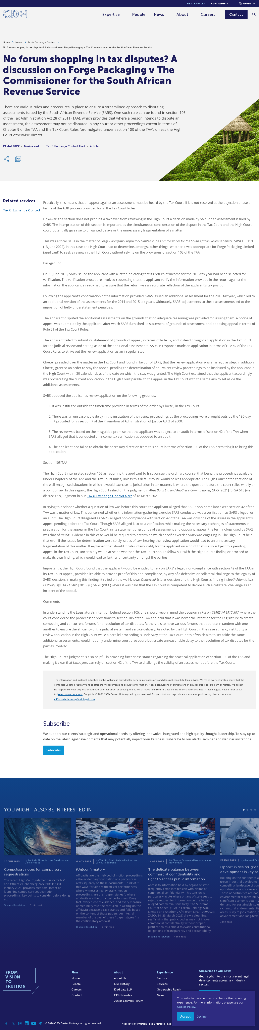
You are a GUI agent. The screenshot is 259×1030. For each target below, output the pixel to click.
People (138, 14)
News (159, 14)
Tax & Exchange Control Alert (109, 496)
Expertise (111, 14)
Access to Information (134, 1023)
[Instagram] (20, 1023)
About (182, 14)
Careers (208, 14)
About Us (120, 978)
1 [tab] (244, 824)
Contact (77, 995)
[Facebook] (6, 1023)
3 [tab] (251, 824)
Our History (122, 984)
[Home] (15, 14)
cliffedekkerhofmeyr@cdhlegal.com (74, 699)
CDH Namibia (219, 3)
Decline (202, 1016)
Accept (185, 1016)
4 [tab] (255, 824)
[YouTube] (33, 1023)
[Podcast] (40, 1023)
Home (6, 43)
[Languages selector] (247, 3)
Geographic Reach (169, 989)
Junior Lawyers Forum (128, 1001)
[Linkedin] (26, 1023)
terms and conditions (70, 694)
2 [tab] (247, 824)
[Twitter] (13, 1023)
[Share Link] (6, 160)
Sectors (162, 978)
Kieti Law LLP (196, 3)
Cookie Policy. (186, 1007)
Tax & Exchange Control (41, 43)
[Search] (254, 14)
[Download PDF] (18, 160)
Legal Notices (157, 1023)
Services (162, 984)
